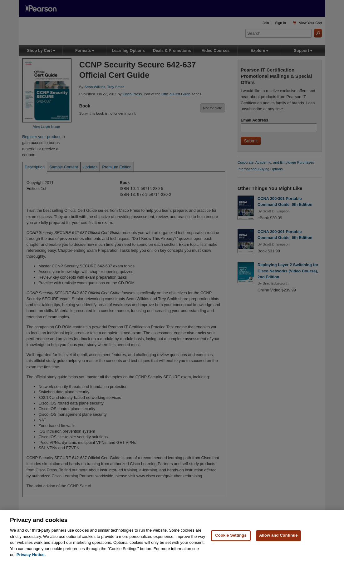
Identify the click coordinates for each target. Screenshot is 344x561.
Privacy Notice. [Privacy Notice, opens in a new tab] (31, 554)
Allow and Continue (278, 535)
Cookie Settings (230, 535)
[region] (172, 535)
